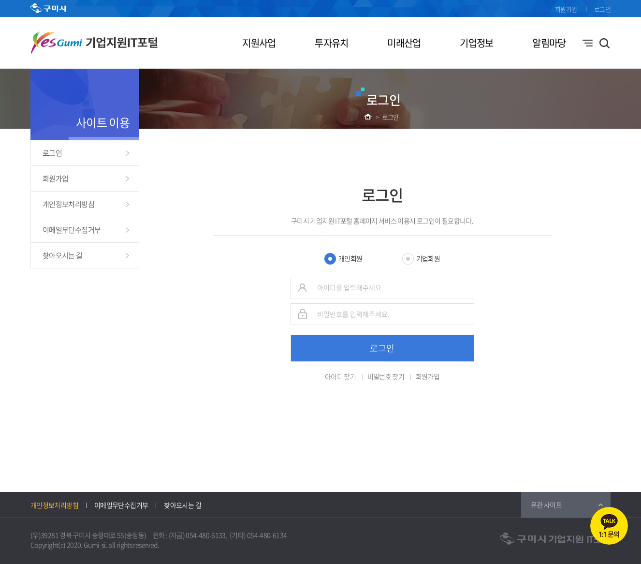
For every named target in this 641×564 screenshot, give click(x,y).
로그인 (602, 9)
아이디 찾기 (340, 376)
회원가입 (566, 9)
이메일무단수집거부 (72, 229)
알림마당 (549, 43)
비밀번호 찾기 (386, 376)
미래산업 (404, 43)
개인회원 (350, 258)
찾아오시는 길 (63, 255)
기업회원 (428, 258)
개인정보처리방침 (68, 204)
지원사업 (259, 43)
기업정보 (476, 43)
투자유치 (331, 43)
